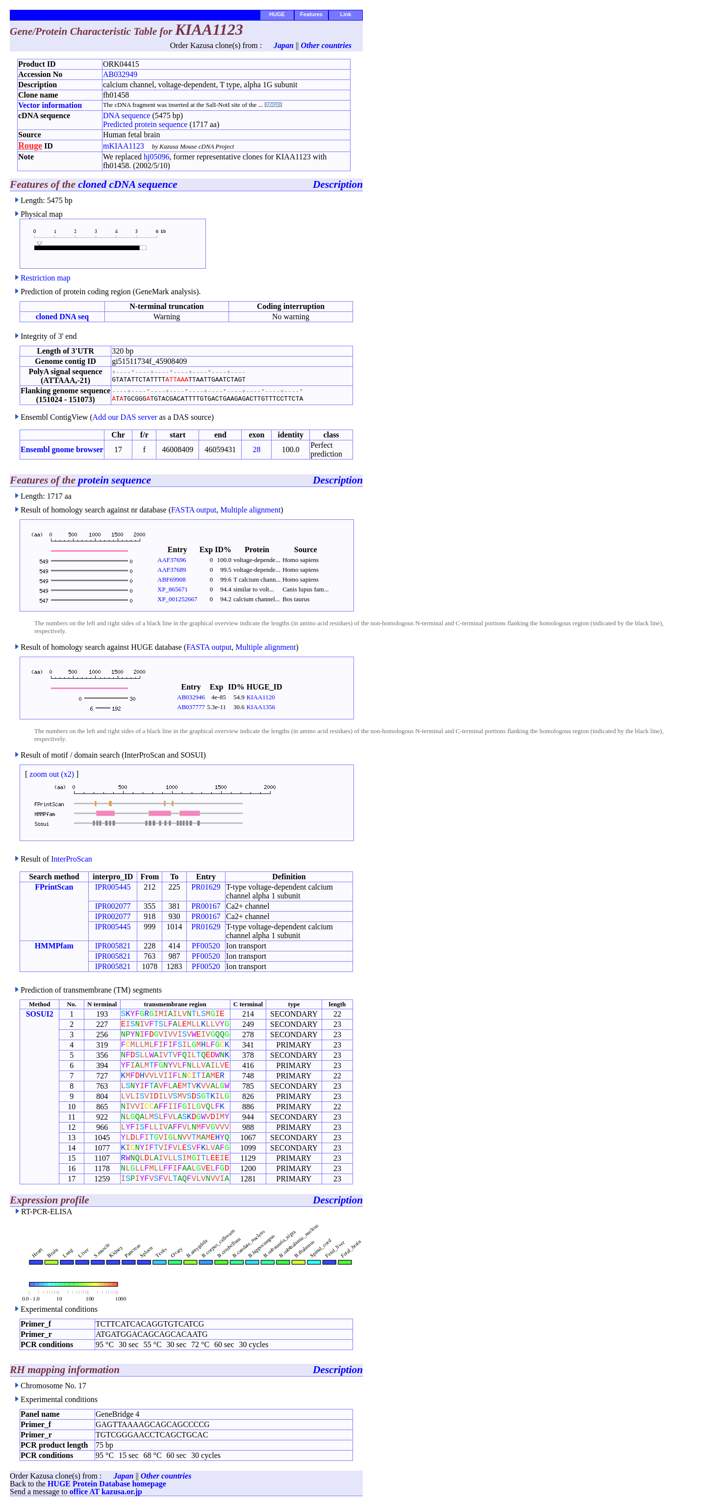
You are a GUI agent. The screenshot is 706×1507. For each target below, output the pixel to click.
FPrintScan (54, 887)
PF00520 (206, 946)
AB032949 (120, 74)
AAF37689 (171, 569)
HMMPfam (54, 946)
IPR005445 (113, 887)
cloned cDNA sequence (127, 184)
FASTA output (193, 510)
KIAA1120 (261, 697)
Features (311, 14)
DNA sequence (126, 115)
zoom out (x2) (51, 774)
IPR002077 (113, 906)
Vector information (50, 105)
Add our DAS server (125, 417)
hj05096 (156, 157)
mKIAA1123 (123, 146)
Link (346, 14)
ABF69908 (171, 579)
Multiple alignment (250, 510)
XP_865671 (172, 589)
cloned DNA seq (62, 316)
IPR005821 (113, 946)
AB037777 (191, 707)
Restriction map (46, 278)
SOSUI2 (39, 1014)
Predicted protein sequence (145, 124)
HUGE (277, 14)
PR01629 (206, 887)
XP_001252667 (177, 599)
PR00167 (206, 906)
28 (256, 449)
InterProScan (71, 859)
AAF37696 (171, 559)
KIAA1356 (261, 707)
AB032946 (191, 697)
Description (338, 184)
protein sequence (114, 480)
